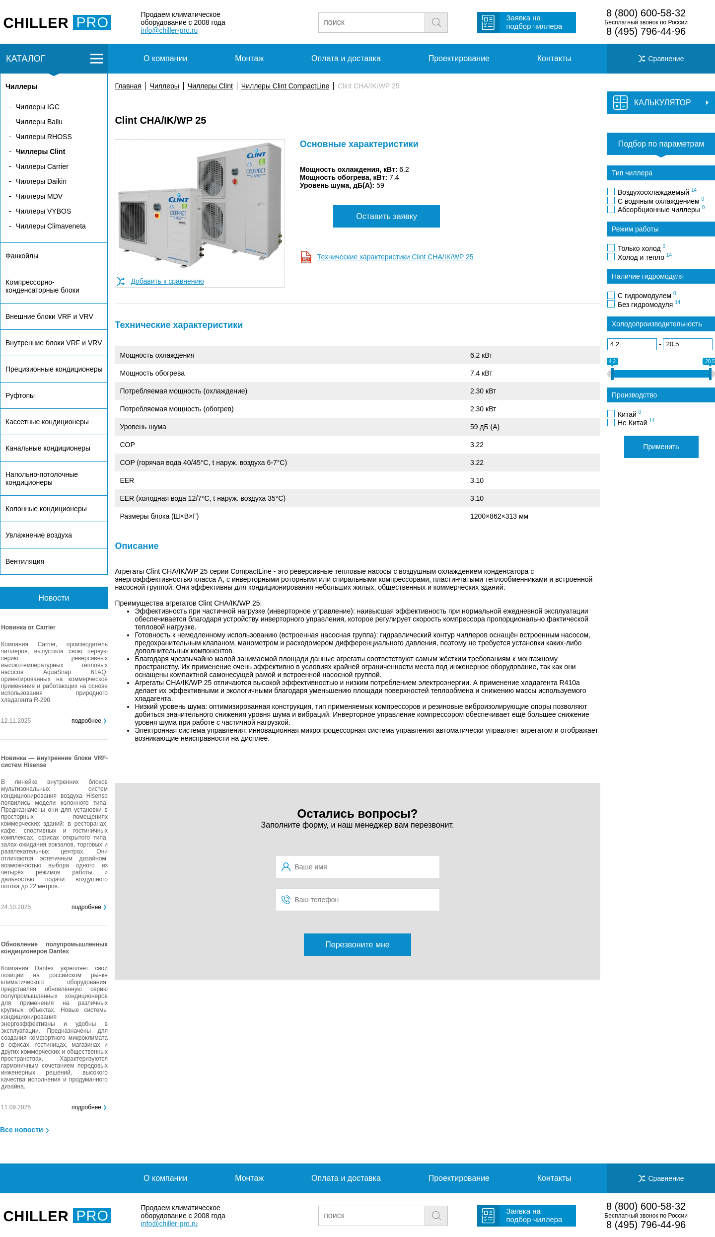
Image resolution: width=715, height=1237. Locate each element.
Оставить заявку (386, 216)
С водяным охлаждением (661, 200)
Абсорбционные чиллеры (661, 209)
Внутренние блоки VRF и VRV (53, 343)
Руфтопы (20, 395)
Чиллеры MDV (39, 196)
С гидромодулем (647, 295)
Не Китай (636, 422)
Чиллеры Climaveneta (51, 226)
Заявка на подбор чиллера (534, 21)
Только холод (641, 247)
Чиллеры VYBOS (43, 211)
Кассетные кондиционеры (47, 422)
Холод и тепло (645, 256)
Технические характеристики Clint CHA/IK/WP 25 (395, 257)
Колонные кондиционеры (46, 509)
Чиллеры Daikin (41, 181)
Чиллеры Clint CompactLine (285, 86)
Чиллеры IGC (38, 107)
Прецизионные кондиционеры (53, 369)
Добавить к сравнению (167, 281)
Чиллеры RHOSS (44, 137)
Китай (629, 413)
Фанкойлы (21, 256)
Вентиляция (24, 561)
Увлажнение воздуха (38, 535)
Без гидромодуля (649, 304)
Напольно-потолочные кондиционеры (41, 478)
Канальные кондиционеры (47, 448)
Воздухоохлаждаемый (657, 191)
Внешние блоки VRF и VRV (49, 316)
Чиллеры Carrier (42, 166)
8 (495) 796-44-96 (646, 31)
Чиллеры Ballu (39, 122)
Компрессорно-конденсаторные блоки (42, 286)
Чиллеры (164, 86)
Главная (128, 86)
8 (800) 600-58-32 (646, 12)
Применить (661, 447)
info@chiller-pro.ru (169, 30)
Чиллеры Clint (210, 86)
